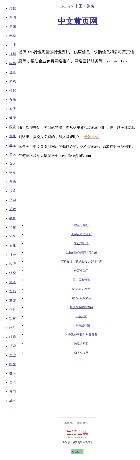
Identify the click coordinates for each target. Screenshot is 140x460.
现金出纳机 (81, 225)
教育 (12, 218)
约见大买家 (81, 343)
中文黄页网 (78, 21)
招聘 (12, 90)
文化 (12, 245)
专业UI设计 (81, 243)
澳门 (12, 391)
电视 (12, 36)
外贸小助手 (81, 270)
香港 (12, 373)
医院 (12, 127)
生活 (12, 145)
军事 (12, 318)
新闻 (12, 26)
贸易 (12, 291)
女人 (12, 163)
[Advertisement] (77, 37)
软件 (12, 328)
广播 (12, 45)
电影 (12, 63)
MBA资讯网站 (81, 288)
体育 (12, 309)
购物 (12, 182)
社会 (12, 255)
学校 (12, 227)
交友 (12, 172)
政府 (12, 264)
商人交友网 (81, 352)
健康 (12, 118)
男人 (12, 154)
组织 (12, 273)
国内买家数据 (81, 279)
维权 (12, 8)
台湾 (12, 382)
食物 (12, 99)
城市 (12, 401)
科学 (12, 236)
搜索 (12, 346)
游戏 (12, 81)
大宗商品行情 (81, 325)
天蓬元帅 (81, 316)
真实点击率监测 (81, 234)
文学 (12, 200)
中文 (12, 364)
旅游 (12, 300)
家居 (12, 136)
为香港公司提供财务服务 (81, 334)
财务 (12, 282)
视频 (12, 54)
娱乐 (12, 191)
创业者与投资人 (81, 298)
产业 (12, 355)
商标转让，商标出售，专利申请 (81, 261)
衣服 (12, 109)
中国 (79, 6)
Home (65, 6)
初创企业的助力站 (81, 307)
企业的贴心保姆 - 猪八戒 (81, 252)
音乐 (12, 72)
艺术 (12, 209)
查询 (12, 17)
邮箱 (12, 337)
